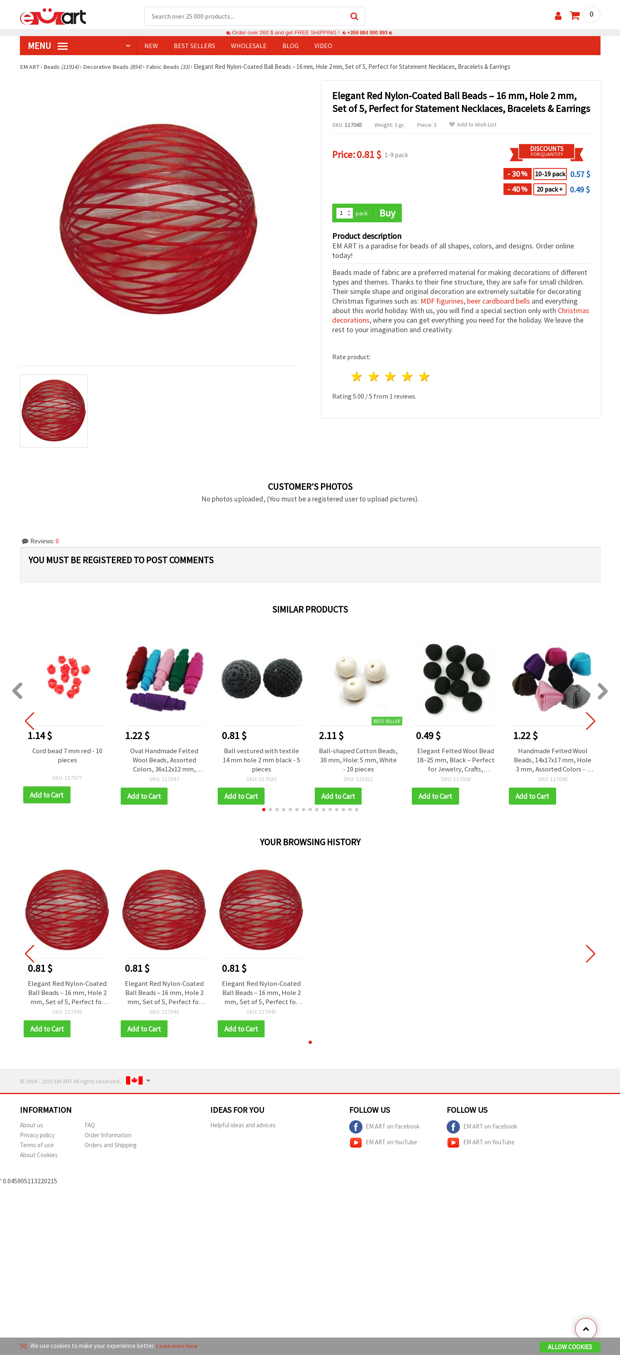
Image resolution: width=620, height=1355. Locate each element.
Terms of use (37, 1146)
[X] (23, 1346)
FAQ (90, 1126)
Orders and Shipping (111, 1146)
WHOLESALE (249, 46)
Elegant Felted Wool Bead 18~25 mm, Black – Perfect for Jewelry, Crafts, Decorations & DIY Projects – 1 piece (455, 760)
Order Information (108, 1136)
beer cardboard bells (498, 302)
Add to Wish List (472, 125)
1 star (357, 377)
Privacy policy (37, 1136)
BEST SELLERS (194, 46)
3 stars (390, 377)
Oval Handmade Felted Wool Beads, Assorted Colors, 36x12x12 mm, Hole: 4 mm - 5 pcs (164, 760)
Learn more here (177, 1346)
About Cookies (39, 1156)
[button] (263, 810)
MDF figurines (442, 302)
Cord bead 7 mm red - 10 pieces (67, 756)
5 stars (424, 377)
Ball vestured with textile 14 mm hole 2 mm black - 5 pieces (261, 760)
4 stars (407, 377)
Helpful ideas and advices (243, 1126)
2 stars (373, 377)
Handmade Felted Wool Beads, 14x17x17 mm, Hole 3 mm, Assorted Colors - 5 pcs (552, 760)
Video (323, 46)
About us (31, 1126)
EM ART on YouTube (383, 1144)
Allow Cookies (570, 1347)
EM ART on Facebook (384, 1128)
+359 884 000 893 (367, 33)
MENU (48, 46)
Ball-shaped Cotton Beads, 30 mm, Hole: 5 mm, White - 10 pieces (358, 760)
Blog (290, 46)
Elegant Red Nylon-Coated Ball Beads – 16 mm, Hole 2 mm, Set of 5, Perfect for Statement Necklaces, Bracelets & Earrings (67, 993)
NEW (151, 46)
